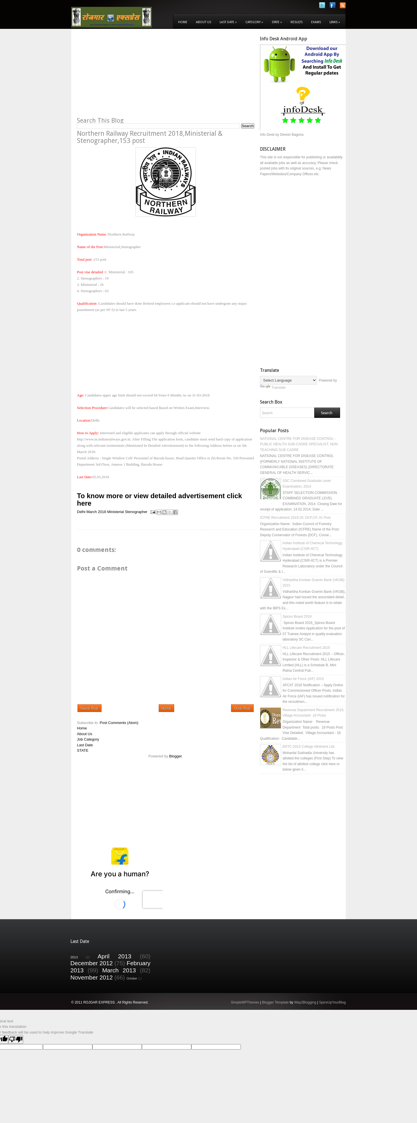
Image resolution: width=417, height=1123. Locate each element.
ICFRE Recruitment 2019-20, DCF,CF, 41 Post (295, 518)
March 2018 (96, 512)
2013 (74, 957)
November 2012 (91, 977)
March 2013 (119, 970)
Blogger (175, 756)
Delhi (81, 512)
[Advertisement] (125, 76)
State (277, 22)
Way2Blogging (305, 1002)
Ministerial (115, 512)
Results (297, 22)
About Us (203, 22)
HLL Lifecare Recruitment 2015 (306, 648)
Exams (316, 22)
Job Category (88, 739)
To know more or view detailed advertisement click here (159, 499)
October (132, 978)
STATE (82, 750)
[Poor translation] (15, 1039)
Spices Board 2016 (297, 617)
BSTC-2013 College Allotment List (308, 747)
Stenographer (136, 512)
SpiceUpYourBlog (332, 1002)
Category (254, 22)
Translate (273, 388)
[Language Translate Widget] (288, 380)
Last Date (228, 22)
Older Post (242, 708)
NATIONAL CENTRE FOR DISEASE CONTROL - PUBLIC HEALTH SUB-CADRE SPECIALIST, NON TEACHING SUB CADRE (299, 444)
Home (182, 22)
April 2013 (114, 956)
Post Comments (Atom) (119, 723)
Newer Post (89, 708)
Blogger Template (275, 1002)
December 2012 (91, 963)
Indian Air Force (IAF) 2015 (303, 679)
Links (334, 22)
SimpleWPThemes (245, 1002)
